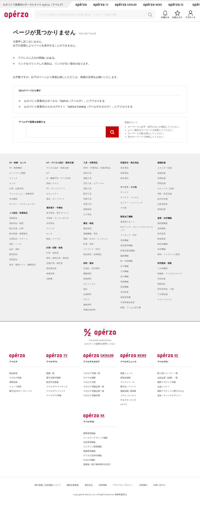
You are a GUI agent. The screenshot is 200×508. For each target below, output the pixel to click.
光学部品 (50, 223)
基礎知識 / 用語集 (128, 390)
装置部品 (13, 259)
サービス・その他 (128, 187)
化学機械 (161, 249)
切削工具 (87, 173)
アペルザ (13, 361)
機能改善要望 (72, 484)
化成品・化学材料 (91, 268)
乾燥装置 (161, 239)
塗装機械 (124, 287)
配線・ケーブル (53, 239)
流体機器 (161, 228)
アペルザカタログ (91, 361)
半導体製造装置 (127, 302)
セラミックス (89, 284)
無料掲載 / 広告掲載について (48, 484)
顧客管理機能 (89, 433)
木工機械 (124, 266)
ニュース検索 (15, 386)
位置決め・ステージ (18, 239)
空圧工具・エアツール (93, 183)
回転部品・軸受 (16, 223)
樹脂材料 (87, 279)
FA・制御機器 (15, 168)
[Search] (94, 14)
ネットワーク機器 (17, 173)
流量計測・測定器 (54, 263)
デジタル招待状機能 (92, 455)
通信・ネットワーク (55, 199)
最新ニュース (126, 373)
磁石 (85, 289)
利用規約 (143, 484)
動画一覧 (50, 373)
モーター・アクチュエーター (22, 204)
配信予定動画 (52, 381)
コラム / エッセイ (128, 395)
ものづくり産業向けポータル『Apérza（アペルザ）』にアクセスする (64, 100)
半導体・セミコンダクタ (57, 218)
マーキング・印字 (128, 235)
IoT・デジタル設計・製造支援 (60, 163)
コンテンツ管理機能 (92, 446)
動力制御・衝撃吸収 (18, 233)
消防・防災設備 (164, 194)
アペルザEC (162, 361)
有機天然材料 (89, 310)
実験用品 (161, 284)
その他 (123, 208)
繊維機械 (124, 256)
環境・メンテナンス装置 (168, 254)
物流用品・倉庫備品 (92, 254)
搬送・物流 (88, 223)
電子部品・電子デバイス (57, 213)
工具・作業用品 (90, 163)
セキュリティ (52, 194)
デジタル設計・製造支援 (57, 168)
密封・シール (15, 244)
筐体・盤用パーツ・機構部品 (22, 265)
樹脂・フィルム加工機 (130, 307)
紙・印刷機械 (126, 261)
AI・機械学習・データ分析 (58, 178)
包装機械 (124, 240)
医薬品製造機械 (127, 250)
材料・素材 (88, 263)
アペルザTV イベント (55, 390)
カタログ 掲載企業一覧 (93, 386)
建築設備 (161, 163)
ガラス (86, 299)
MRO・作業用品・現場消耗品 (97, 168)
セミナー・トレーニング (131, 202)
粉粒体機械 (162, 244)
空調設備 (161, 178)
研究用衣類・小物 (165, 289)
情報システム (52, 183)
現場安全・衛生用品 (129, 163)
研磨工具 (87, 199)
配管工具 (87, 194)
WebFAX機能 (89, 459)
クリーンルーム (164, 299)
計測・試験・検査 (54, 248)
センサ (12, 183)
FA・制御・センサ (17, 163)
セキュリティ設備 (165, 188)
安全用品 (124, 168)
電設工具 (87, 188)
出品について (163, 386)
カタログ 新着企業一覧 (93, 390)
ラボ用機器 (162, 268)
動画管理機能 (89, 450)
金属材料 (87, 294)
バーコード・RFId (91, 249)
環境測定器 (51, 268)
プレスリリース (127, 381)
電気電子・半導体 (54, 208)
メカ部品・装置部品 (18, 213)
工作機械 (124, 271)
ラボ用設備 (162, 294)
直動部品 (13, 218)
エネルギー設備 (164, 168)
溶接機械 (124, 282)
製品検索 (13, 373)
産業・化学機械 (164, 218)
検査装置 (50, 273)
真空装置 (161, 233)
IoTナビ (123, 404)
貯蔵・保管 (88, 244)
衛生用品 (124, 178)
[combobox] (66, 132)
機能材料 (87, 273)
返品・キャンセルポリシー (169, 395)
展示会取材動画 (53, 377)
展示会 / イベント (128, 386)
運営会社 (89, 484)
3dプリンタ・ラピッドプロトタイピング (136, 228)
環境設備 (161, 209)
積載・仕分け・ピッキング (95, 239)
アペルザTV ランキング (56, 386)
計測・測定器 (52, 253)
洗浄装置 (124, 292)
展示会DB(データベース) (20, 390)
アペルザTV (51, 361)
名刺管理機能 (89, 442)
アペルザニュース (128, 361)
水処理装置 (162, 204)
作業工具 (87, 204)
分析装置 (161, 279)
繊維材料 (87, 304)
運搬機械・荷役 (90, 233)
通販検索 (13, 381)
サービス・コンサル (129, 197)
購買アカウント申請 (166, 381)
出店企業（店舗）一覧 (167, 377)
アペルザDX (88, 421)
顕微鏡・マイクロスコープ (169, 273)
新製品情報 (125, 377)
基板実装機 (125, 297)
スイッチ (13, 178)
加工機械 (124, 276)
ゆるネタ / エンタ (128, 399)
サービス (124, 192)
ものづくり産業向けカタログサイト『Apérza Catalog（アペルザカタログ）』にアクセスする (78, 106)
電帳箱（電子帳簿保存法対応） (97, 464)
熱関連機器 (162, 223)
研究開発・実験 (164, 263)
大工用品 (87, 214)
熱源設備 (161, 173)
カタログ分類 (89, 381)
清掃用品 (124, 173)
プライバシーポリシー (123, 484)
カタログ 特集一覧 (91, 373)
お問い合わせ (159, 484)
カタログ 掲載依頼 (91, 395)
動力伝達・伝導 (16, 228)
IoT (47, 173)
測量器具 (87, 209)
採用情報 (103, 484)
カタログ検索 (15, 377)
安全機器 (13, 199)
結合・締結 (14, 249)
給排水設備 (162, 199)
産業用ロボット (127, 222)
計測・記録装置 (16, 188)
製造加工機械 (126, 216)
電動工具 (87, 178)
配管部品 (13, 254)
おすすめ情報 (89, 377)
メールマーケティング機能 (95, 437)
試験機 (49, 279)
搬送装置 (87, 228)
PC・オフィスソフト (55, 188)
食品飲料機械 (126, 245)
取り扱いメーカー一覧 (167, 373)
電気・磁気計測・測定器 (57, 258)
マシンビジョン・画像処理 (21, 194)
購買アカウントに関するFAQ (170, 390)
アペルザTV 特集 (53, 395)
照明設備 (161, 183)
